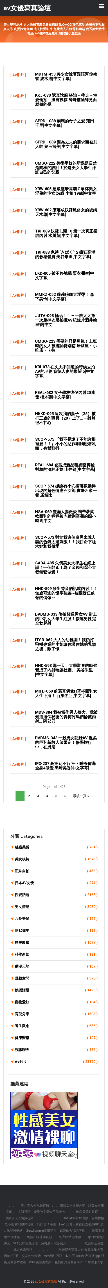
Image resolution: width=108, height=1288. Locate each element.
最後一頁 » (81, 796)
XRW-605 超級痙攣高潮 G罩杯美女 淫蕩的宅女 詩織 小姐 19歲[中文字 (66, 191)
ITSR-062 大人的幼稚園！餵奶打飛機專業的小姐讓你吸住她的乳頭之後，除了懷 (65, 644)
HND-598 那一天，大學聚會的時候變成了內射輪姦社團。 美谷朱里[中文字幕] (66, 670)
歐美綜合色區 (94, 1243)
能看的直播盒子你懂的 (49, 1212)
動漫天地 (56, 966)
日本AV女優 (56, 883)
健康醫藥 (56, 1038)
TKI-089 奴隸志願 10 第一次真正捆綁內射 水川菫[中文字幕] (66, 233)
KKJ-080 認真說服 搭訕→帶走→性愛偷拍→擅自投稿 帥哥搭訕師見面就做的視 (66, 100)
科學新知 (56, 954)
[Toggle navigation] (101, 6)
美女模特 (56, 859)
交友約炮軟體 (31, 1256)
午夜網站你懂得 (70, 1237)
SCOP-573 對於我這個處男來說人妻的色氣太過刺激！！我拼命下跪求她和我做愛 (65, 542)
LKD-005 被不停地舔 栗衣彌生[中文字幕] (64, 275)
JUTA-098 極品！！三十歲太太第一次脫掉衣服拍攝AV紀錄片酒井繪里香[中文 (66, 320)
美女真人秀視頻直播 (35, 1205)
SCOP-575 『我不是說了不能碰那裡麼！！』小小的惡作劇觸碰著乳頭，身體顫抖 (65, 444)
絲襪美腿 (56, 847)
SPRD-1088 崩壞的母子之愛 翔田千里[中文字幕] (64, 123)
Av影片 (18, 75)
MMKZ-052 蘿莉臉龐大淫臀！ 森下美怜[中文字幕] (64, 296)
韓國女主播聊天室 (72, 1205)
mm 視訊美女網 (40, 1262)
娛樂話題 (56, 990)
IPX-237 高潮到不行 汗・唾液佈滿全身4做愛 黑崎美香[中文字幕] (65, 765)
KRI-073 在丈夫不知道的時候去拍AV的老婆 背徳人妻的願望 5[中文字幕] (65, 371)
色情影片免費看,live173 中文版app (79, 1262)
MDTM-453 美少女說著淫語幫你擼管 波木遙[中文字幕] (66, 76)
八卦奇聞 (56, 919)
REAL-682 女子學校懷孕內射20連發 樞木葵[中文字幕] (65, 394)
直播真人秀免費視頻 (19, 1218)
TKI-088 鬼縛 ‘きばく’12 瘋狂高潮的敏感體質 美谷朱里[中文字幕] (65, 254)
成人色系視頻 (23, 1249)
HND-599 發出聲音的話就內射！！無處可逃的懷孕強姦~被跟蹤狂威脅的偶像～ (66, 593)
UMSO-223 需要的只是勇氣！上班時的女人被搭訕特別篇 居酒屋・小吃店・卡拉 (66, 346)
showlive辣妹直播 (75, 1218)
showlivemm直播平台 (41, 1230)
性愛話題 (56, 895)
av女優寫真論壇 (46, 1281)
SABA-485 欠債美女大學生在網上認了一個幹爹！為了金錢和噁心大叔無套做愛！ (65, 567)
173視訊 (24, 1212)
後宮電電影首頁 (87, 1212)
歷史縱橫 (56, 942)
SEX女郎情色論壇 (25, 1243)
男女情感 (56, 907)
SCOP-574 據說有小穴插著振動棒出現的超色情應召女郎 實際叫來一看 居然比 (66, 490)
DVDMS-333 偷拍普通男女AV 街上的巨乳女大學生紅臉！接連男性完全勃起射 (66, 619)
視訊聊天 (56, 1050)
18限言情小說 (46, 1224)
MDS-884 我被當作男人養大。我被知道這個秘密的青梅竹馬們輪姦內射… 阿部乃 (66, 717)
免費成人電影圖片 (53, 1243)
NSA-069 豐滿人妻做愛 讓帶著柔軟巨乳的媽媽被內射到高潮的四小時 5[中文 (65, 516)
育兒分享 (56, 1014)
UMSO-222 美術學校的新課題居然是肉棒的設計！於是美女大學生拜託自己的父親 (66, 167)
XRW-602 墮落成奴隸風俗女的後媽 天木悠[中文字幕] (66, 212)
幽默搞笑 (56, 931)
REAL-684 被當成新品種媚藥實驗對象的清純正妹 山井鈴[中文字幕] (65, 467)
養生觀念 (56, 1026)
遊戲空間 (56, 978)
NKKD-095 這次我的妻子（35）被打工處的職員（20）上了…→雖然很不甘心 (65, 418)
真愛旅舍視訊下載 (72, 1230)
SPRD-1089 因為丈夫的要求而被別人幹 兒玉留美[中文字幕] (66, 144)
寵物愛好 (56, 1002)
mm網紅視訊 (53, 1256)
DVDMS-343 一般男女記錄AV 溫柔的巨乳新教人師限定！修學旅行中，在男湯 (66, 742)
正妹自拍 (56, 871)
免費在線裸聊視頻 (39, 1237)
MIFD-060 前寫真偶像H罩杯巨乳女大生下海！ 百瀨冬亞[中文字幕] (66, 693)
